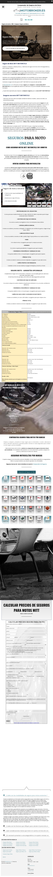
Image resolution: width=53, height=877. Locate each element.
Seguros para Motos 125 (21, 851)
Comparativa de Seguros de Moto (26, 472)
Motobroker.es (8, 84)
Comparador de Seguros (40, 464)
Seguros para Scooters (7, 850)
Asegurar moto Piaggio (34, 843)
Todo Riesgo (18, 185)
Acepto (9, 714)
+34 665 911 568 (30, 870)
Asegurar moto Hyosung (21, 845)
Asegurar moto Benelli (7, 843)
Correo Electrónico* (30, 640)
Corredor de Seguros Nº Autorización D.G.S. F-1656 (29, 13)
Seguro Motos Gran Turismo (35, 850)
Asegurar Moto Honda (33, 842)
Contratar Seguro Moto (8, 854)
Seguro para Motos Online (34, 851)
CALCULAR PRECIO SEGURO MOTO (15, 48)
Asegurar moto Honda (33, 845)
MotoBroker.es (9, 397)
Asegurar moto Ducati (7, 845)
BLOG (4, 857)
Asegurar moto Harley (20, 842)
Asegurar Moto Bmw (7, 842)
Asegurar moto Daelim (21, 843)
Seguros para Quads (7, 851)
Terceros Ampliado (12, 186)
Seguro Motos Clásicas (21, 850)
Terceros (6, 185)
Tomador (26, 626)
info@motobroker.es (31, 865)
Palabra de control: (26, 716)
